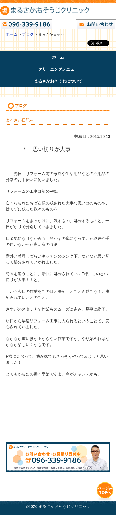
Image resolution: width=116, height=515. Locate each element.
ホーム (12, 34)
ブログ (28, 34)
